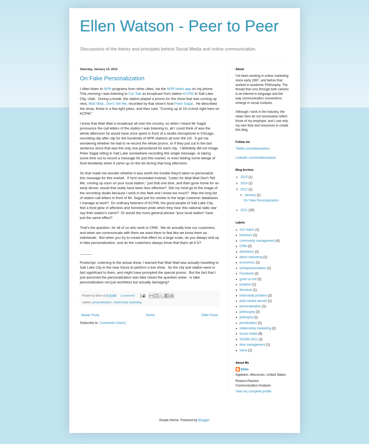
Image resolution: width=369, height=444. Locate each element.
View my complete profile (253, 391)
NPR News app (179, 89)
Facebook (247, 273)
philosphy (246, 317)
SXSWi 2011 (249, 339)
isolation (245, 284)
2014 (244, 183)
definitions (247, 252)
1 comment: (128, 295)
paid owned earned (253, 301)
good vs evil (248, 279)
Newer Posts (90, 315)
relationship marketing (127, 302)
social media (249, 333)
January (250, 195)
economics (247, 262)
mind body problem (253, 295)
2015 (244, 177)
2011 (244, 210)
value (243, 350)
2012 (244, 189)
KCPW (188, 94)
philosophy (247, 312)
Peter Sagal (183, 104)
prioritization (248, 323)
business (246, 235)
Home (150, 315)
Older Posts (209, 315)
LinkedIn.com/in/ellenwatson (256, 158)
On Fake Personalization (112, 78)
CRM (243, 246)
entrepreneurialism (253, 268)
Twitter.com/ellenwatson (253, 148)
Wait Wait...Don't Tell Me (108, 104)
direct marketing (251, 257)
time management (252, 344)
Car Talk (135, 94)
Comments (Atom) (113, 323)
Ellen (245, 369)
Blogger (203, 420)
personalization (102, 302)
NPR (107, 89)
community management (257, 241)
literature (246, 290)
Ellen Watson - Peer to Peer (179, 26)
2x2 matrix (247, 230)
